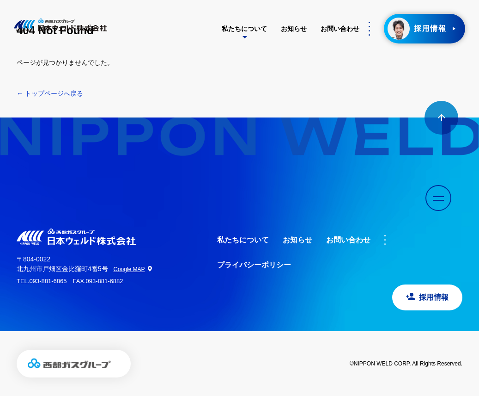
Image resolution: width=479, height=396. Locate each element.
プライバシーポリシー (254, 265)
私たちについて (244, 28)
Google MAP (129, 269)
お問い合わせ (340, 28)
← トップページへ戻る (50, 93)
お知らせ (294, 28)
